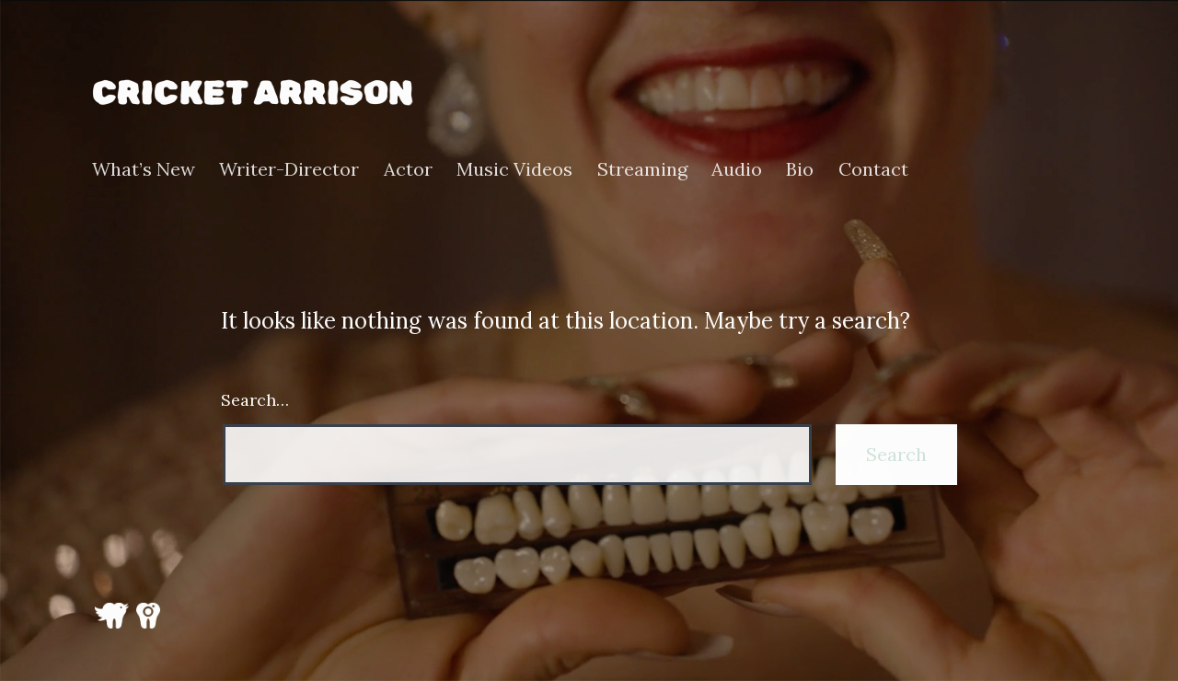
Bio (800, 169)
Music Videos (514, 169)
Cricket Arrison (252, 92)
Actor (408, 169)
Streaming (642, 169)
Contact (873, 169)
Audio (736, 169)
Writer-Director (289, 169)
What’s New (143, 169)
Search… (255, 399)
